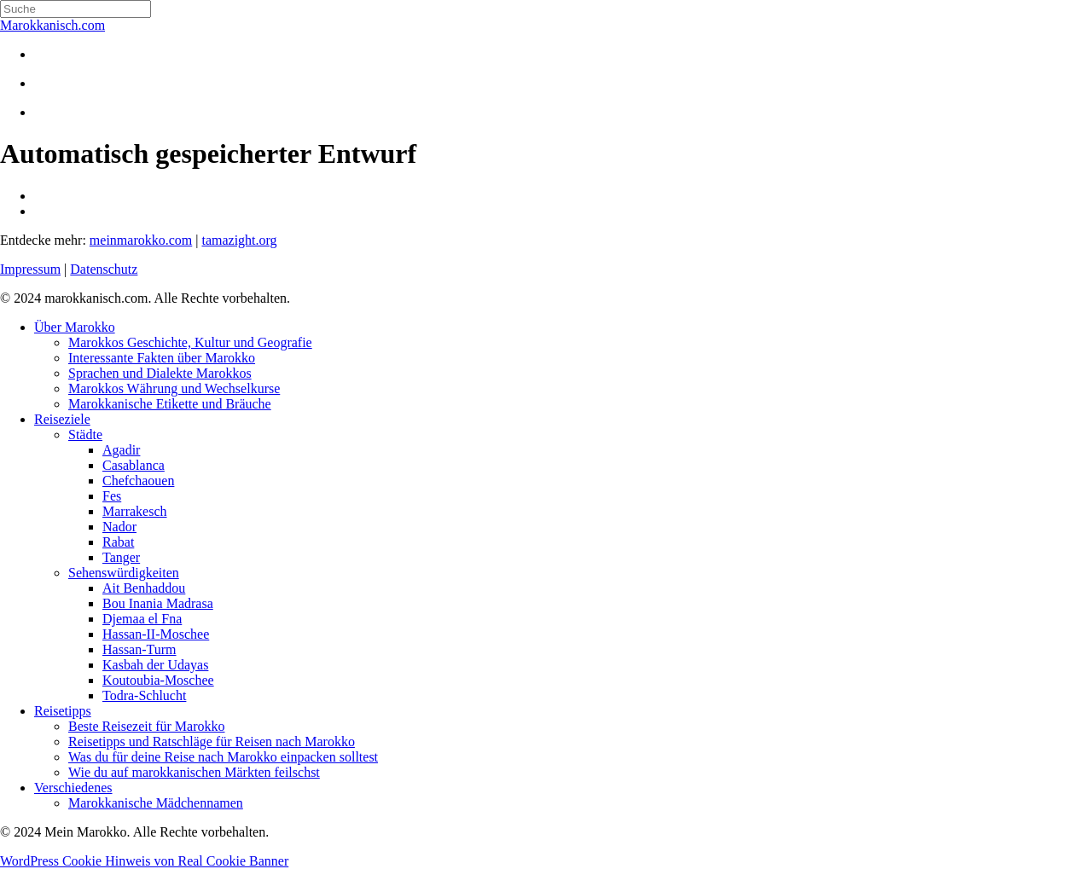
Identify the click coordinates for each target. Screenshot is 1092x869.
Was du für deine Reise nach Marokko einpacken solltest (223, 757)
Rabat (118, 542)
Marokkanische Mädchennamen (155, 803)
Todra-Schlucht (144, 695)
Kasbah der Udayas (155, 665)
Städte (85, 434)
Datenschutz (103, 269)
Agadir (121, 450)
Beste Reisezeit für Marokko (146, 726)
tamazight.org (238, 240)
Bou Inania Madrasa (157, 603)
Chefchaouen (138, 480)
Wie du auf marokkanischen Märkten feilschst (194, 772)
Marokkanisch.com (52, 25)
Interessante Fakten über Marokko (161, 357)
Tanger (121, 557)
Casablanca (133, 465)
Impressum (30, 269)
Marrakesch (134, 511)
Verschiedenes (73, 787)
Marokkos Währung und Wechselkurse (174, 388)
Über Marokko (74, 327)
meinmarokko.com (141, 240)
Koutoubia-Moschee (158, 680)
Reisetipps (62, 711)
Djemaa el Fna (142, 618)
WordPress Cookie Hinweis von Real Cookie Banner (144, 861)
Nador (119, 526)
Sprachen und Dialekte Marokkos (160, 373)
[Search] (75, 9)
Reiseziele (62, 419)
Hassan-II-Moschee (155, 634)
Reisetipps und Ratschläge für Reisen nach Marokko (211, 741)
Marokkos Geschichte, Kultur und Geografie (190, 342)
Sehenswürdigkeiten (123, 572)
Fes (111, 496)
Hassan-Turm (139, 649)
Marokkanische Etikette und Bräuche (169, 404)
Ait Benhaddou (143, 588)
